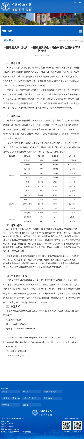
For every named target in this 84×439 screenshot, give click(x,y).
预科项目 (66, 41)
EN (75, 3)
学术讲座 (5, 405)
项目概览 (74, 41)
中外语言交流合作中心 (11, 398)
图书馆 (25, 405)
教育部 (4, 392)
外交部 (25, 392)
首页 (60, 41)
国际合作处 (48, 398)
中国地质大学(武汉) (30, 398)
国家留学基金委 (50, 392)
